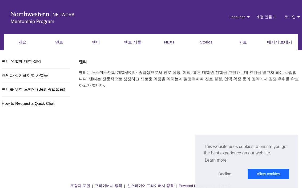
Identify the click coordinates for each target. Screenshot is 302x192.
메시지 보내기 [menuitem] (279, 42)
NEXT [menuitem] (169, 42)
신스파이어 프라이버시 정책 (150, 186)
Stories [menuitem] (206, 42)
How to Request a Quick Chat (28, 103)
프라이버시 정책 (108, 186)
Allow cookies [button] (268, 174)
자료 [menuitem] (243, 42)
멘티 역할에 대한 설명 (21, 61)
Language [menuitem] (237, 17)
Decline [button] (224, 174)
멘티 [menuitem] (96, 42)
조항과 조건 (80, 186)
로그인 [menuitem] (290, 17)
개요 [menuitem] (22, 42)
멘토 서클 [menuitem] (132, 42)
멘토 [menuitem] (59, 42)
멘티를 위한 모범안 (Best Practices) (33, 89)
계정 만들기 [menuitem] (266, 17)
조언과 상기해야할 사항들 (25, 75)
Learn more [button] (216, 160)
